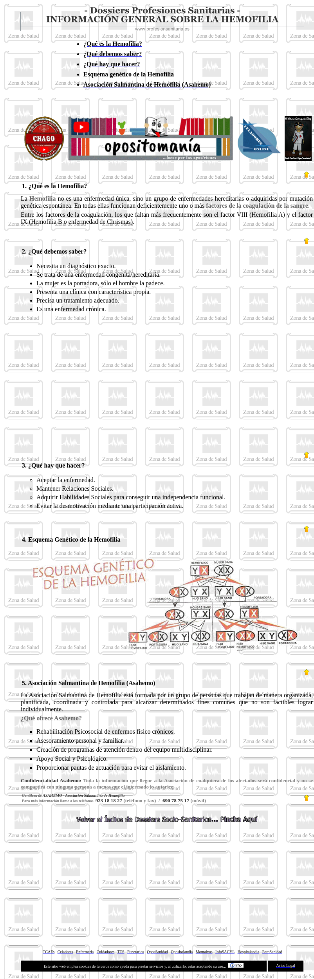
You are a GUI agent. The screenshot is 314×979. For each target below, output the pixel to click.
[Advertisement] (166, 387)
